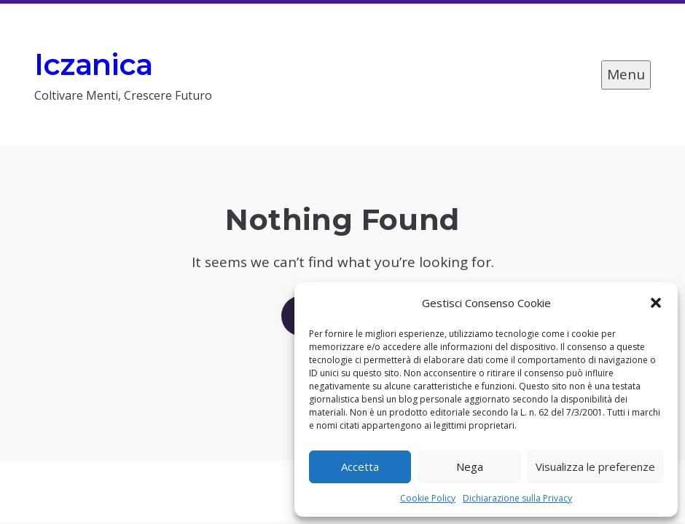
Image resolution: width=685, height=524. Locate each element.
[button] (656, 302)
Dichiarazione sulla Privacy (517, 498)
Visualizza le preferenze (595, 466)
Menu (626, 74)
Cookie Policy (427, 498)
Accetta (360, 466)
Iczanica (93, 64)
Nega (469, 466)
